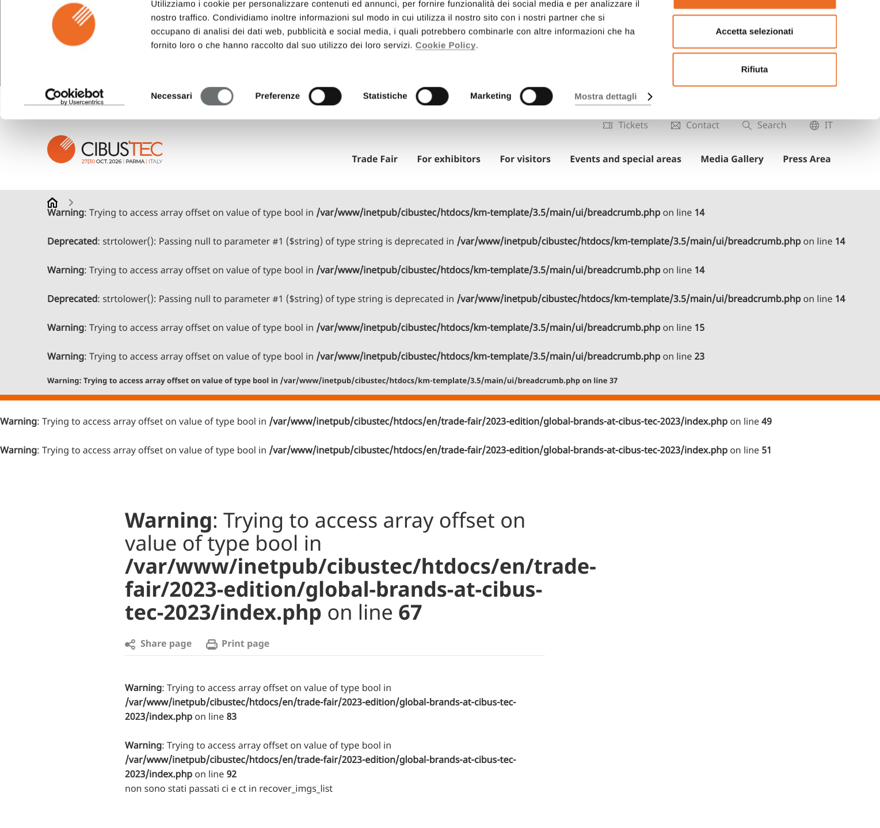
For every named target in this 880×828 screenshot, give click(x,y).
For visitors (531, 160)
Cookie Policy (446, 83)
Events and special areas (630, 160)
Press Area (808, 160)
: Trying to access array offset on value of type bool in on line (332, 381)
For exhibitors (456, 160)
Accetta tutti (755, 31)
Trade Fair (384, 160)
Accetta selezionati (754, 69)
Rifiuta (754, 107)
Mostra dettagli (605, 134)
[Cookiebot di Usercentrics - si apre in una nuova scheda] (74, 134)
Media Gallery (735, 160)
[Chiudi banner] (862, 18)
